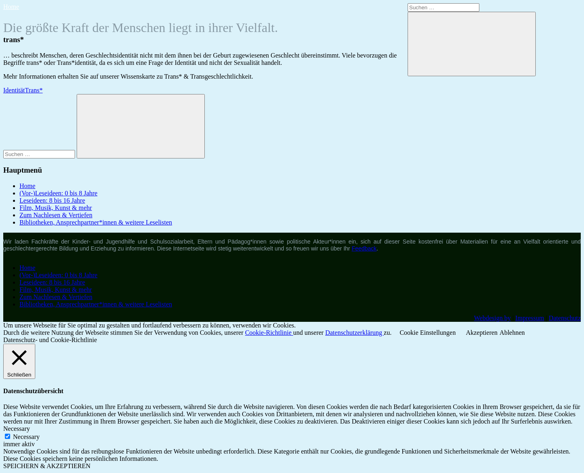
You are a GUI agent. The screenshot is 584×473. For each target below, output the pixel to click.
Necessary (26, 436)
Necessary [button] (16, 428)
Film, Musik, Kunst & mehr (55, 207)
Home (11, 6)
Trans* (34, 90)
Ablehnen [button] (512, 332)
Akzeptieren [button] (482, 332)
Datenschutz (565, 318)
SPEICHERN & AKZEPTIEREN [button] (46, 465)
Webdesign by (492, 318)
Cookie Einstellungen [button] (427, 332)
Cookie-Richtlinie (269, 332)
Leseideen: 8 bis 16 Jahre (52, 200)
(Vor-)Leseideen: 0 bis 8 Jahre (58, 193)
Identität (14, 90)
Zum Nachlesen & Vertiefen (55, 215)
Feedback (364, 248)
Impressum (529, 318)
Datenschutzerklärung (354, 332)
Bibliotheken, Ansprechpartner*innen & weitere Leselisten (95, 222)
